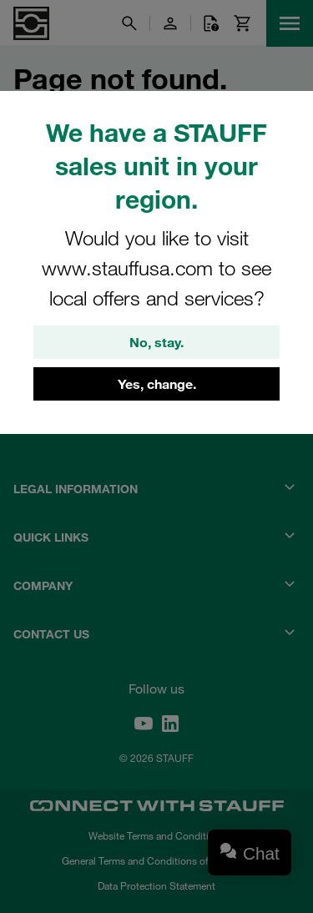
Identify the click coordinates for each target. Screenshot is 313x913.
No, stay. (156, 342)
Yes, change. (157, 384)
